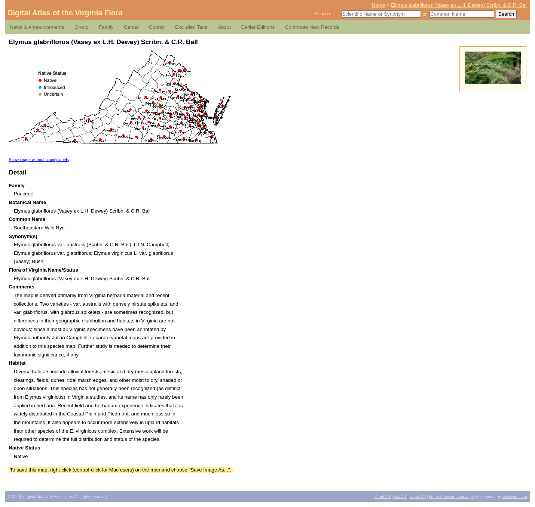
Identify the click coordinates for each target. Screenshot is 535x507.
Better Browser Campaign (451, 496)
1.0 (418, 496)
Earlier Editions (258, 27)
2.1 (400, 496)
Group (81, 27)
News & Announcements (37, 27)
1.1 (382, 496)
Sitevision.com (514, 496)
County (157, 27)
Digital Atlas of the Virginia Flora (65, 13)
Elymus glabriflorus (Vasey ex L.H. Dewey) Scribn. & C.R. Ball (459, 5)
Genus (131, 27)
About (224, 27)
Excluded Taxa (191, 27)
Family (106, 27)
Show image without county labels (39, 159)
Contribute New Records (312, 27)
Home (378, 5)
